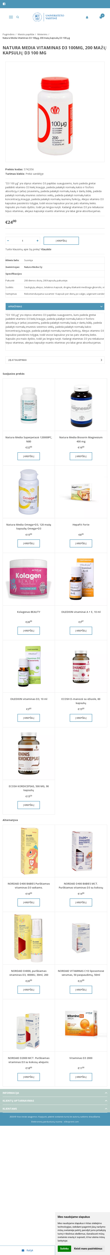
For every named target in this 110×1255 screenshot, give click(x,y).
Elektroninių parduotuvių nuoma (46, 1121)
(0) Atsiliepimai (17, 360)
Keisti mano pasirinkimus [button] (88, 1248)
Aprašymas (15, 306)
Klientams (10, 1108)
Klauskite (46, 249)
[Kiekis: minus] (7, 241)
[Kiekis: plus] (37, 241)
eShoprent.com (71, 1121)
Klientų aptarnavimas (18, 1100)
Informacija (11, 1093)
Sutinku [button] (64, 1248)
